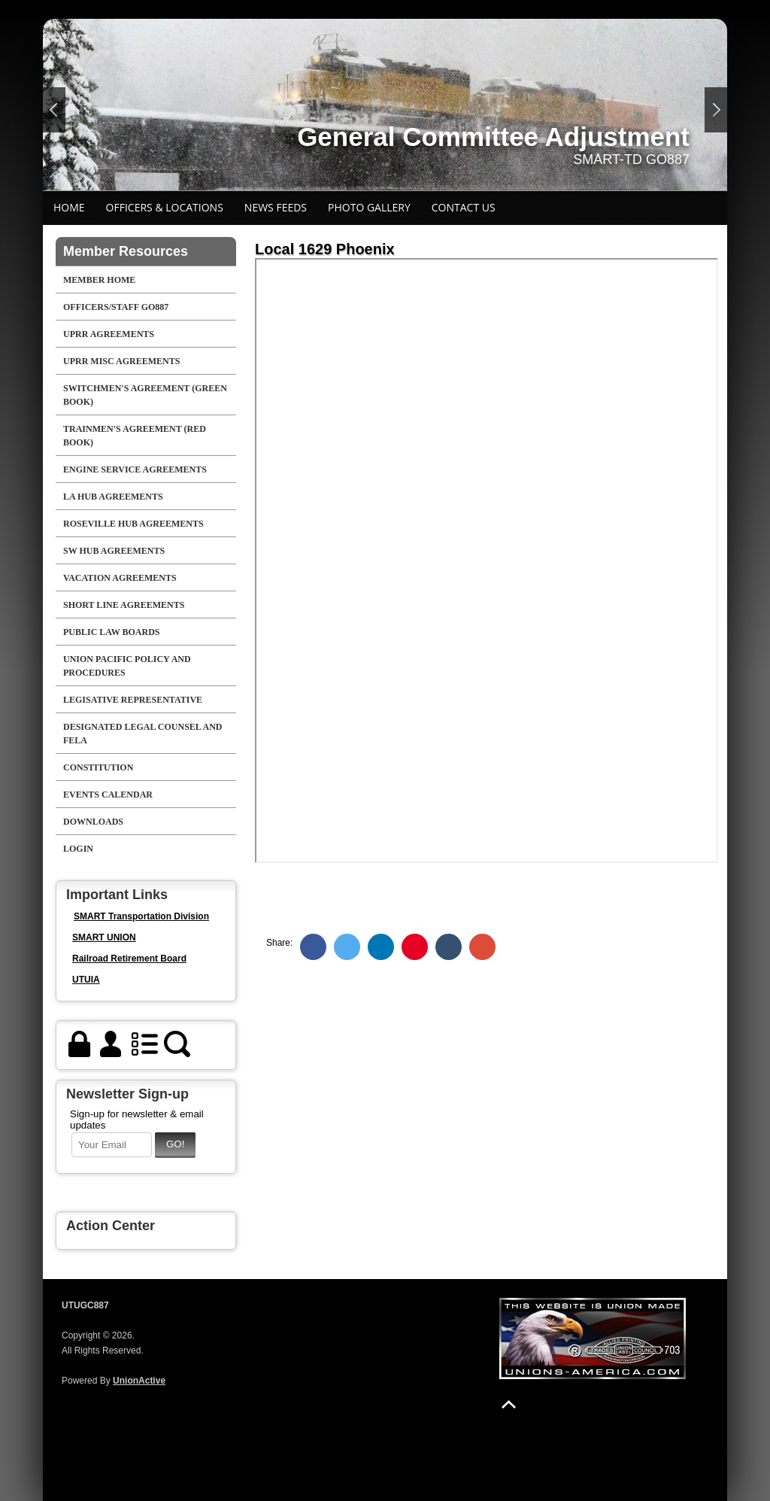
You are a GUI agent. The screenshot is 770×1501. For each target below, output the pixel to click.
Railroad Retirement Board (129, 958)
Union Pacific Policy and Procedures (127, 666)
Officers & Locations (164, 207)
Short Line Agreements (123, 605)
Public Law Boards (111, 632)
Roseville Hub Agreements (133, 523)
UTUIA (86, 979)
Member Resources (125, 251)
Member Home (99, 280)
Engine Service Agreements (135, 469)
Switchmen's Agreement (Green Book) (145, 395)
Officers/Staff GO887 (115, 307)
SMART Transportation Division (141, 916)
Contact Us (464, 207)
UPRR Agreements (108, 334)
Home (69, 207)
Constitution (98, 767)
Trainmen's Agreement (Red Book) (134, 436)
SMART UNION (104, 937)
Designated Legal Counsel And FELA (143, 734)
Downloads (93, 821)
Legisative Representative (132, 699)
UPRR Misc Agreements (121, 361)
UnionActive (139, 1380)
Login (78, 848)
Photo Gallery (369, 207)
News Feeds (275, 207)
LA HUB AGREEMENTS (113, 496)
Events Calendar (108, 794)
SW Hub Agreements (114, 550)
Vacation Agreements (120, 578)
